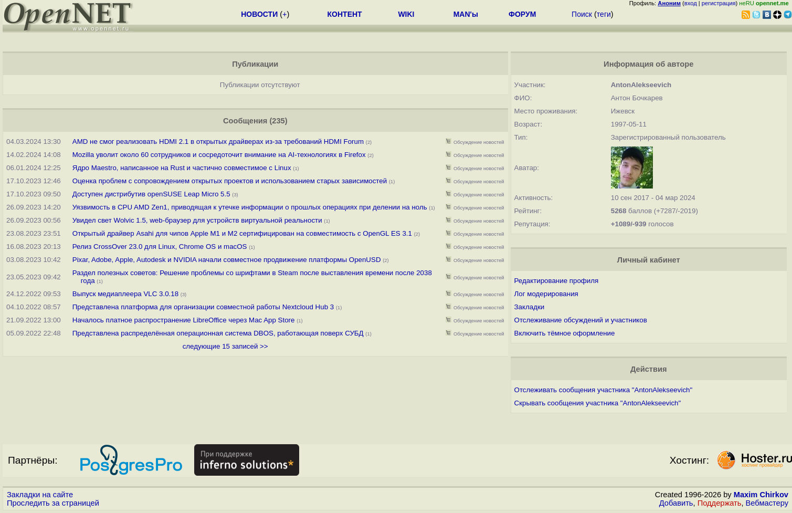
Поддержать (720, 503)
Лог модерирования (546, 294)
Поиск (582, 14)
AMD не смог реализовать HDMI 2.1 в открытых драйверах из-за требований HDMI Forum (218, 141)
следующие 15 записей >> (225, 346)
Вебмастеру (767, 503)
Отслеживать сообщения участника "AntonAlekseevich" (603, 390)
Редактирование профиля (556, 281)
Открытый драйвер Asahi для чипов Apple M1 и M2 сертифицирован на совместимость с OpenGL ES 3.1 (242, 233)
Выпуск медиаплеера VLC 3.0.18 (125, 294)
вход (690, 3)
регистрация (719, 3)
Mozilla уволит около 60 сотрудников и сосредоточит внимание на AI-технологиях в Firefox (219, 155)
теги (604, 14)
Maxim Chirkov (761, 494)
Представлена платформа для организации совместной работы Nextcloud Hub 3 (203, 307)
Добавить (676, 503)
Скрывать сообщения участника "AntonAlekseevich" (597, 403)
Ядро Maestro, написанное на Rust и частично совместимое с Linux (181, 168)
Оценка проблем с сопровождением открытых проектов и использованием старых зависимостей (229, 181)
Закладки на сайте (40, 494)
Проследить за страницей (53, 503)
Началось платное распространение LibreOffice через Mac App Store (183, 320)
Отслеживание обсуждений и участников (580, 320)
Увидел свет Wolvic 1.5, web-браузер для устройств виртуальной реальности (197, 220)
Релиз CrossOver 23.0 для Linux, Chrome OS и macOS (160, 246)
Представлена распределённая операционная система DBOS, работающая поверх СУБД (218, 333)
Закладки (529, 307)
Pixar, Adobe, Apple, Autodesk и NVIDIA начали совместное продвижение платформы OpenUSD (226, 260)
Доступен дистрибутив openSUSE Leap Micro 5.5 (151, 194)
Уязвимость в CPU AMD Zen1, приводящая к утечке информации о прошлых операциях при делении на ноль (249, 207)
